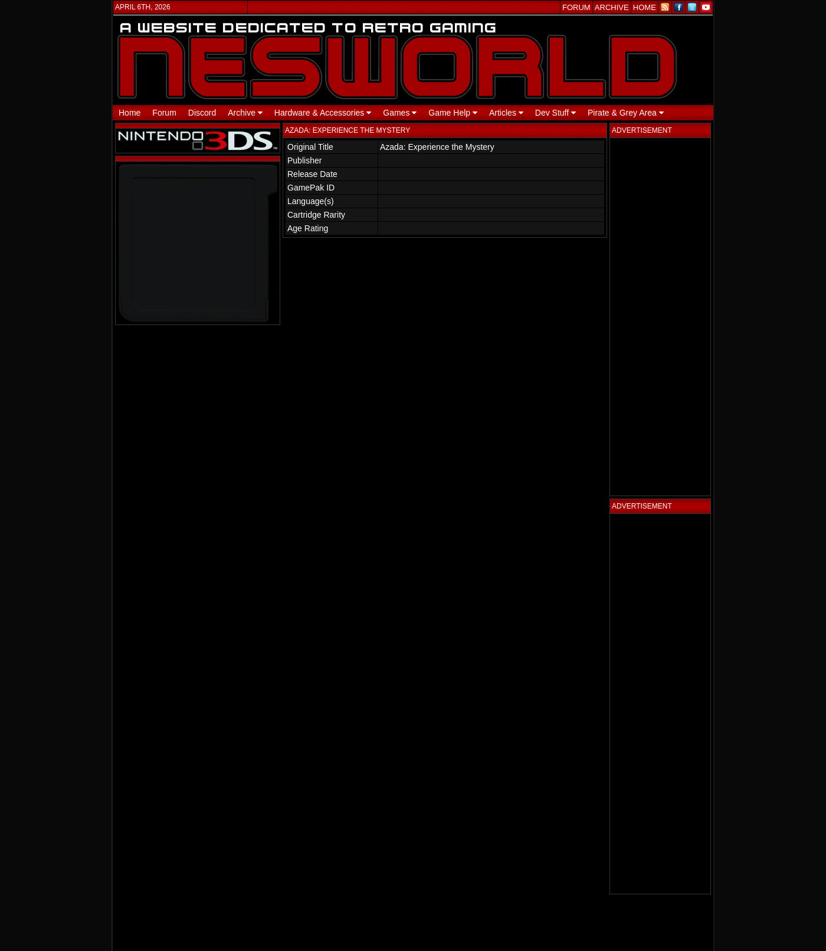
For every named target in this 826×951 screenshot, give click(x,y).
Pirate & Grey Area (626, 112)
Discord (202, 112)
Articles (506, 112)
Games (400, 112)
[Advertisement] (660, 317)
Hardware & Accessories (322, 112)
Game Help (452, 112)
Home (129, 112)
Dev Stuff (555, 112)
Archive (245, 112)
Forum (164, 112)
